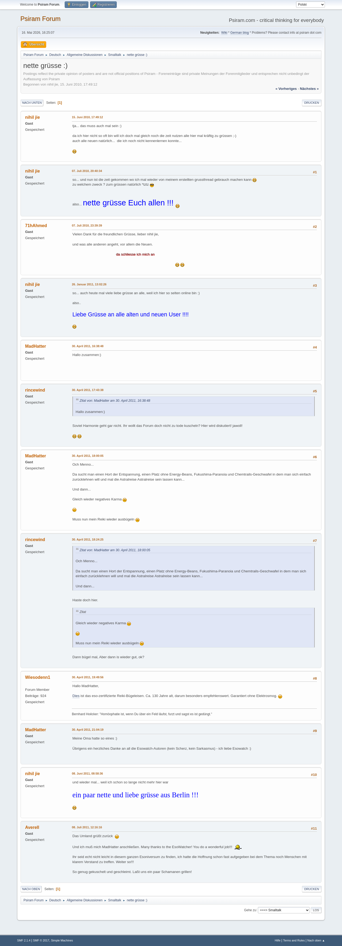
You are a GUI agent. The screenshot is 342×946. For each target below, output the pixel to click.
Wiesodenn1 (37, 677)
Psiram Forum (40, 18)
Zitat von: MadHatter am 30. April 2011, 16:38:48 (115, 401)
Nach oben (31, 889)
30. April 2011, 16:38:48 (87, 346)
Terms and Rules (294, 940)
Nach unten (32, 102)
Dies (76, 696)
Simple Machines (62, 940)
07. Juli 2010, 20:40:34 (87, 171)
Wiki (224, 33)
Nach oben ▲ (316, 940)
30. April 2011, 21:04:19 (87, 729)
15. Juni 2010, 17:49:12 (87, 117)
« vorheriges (286, 89)
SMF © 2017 (41, 940)
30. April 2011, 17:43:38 (87, 390)
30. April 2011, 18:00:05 (87, 455)
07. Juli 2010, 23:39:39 (87, 225)
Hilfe (278, 940)
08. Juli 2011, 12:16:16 (87, 827)
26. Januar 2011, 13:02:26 (89, 284)
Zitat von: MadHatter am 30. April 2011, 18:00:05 (115, 550)
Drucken (311, 102)
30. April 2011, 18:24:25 (87, 539)
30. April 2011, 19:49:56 (87, 677)
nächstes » (309, 89)
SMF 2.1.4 (23, 940)
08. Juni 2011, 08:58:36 (87, 773)
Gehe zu (250, 910)
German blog (239, 33)
